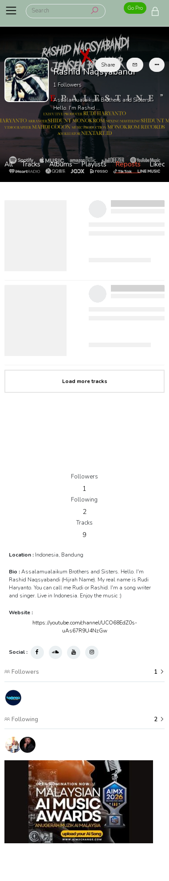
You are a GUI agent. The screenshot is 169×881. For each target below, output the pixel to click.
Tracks (31, 164)
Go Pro (135, 8)
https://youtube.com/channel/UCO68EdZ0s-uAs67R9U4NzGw (84, 626)
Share (108, 64)
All (8, 164)
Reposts (128, 164)
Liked (157, 164)
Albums (60, 164)
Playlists (93, 164)
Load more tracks (84, 381)
